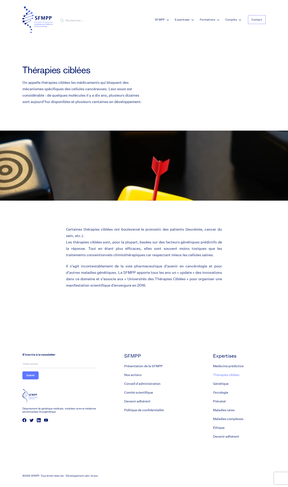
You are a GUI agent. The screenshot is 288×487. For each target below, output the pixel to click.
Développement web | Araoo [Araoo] (82, 475)
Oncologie (220, 392)
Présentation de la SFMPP (143, 366)
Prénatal (219, 401)
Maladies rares (224, 410)
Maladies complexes (228, 419)
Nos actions (133, 375)
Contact (256, 19)
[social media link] (24, 420)
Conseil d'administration (142, 384)
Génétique (221, 384)
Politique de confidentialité (144, 410)
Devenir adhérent (137, 401)
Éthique (219, 428)
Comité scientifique (138, 392)
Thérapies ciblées (226, 375)
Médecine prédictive (228, 366)
